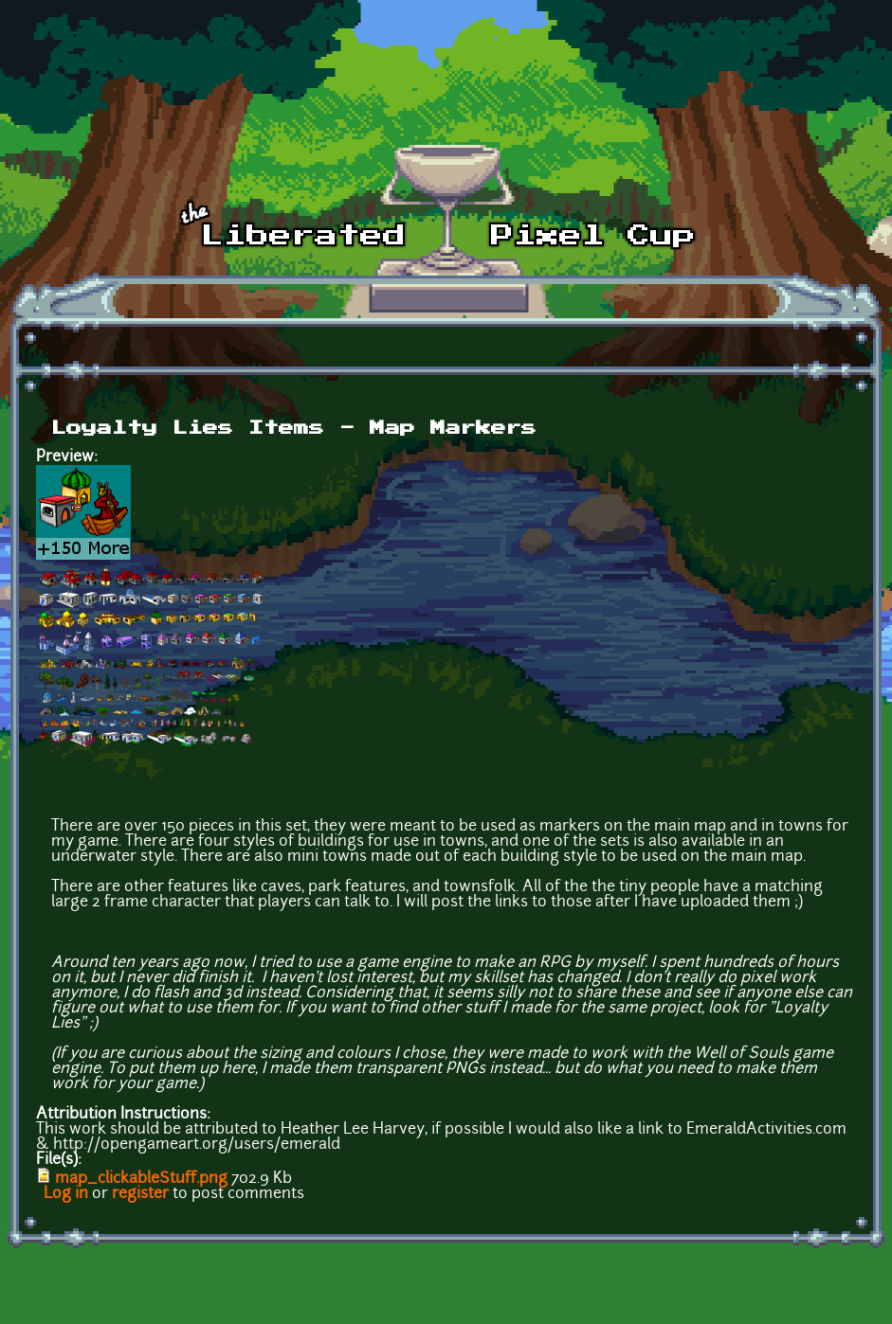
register (140, 1194)
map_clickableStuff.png (141, 1179)
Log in (66, 1194)
